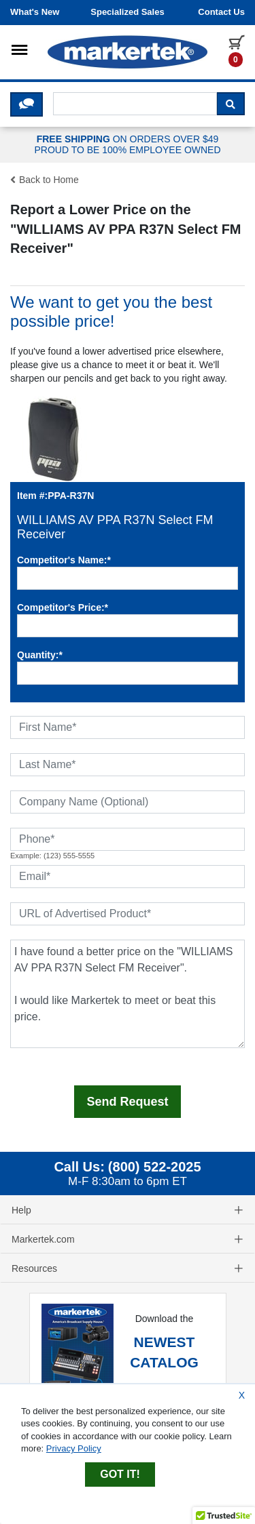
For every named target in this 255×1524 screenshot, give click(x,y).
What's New (34, 12)
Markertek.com (127, 1239)
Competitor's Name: (64, 560)
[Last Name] (127, 764)
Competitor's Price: (62, 607)
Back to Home (44, 179)
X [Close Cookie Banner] (242, 1395)
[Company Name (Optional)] (127, 802)
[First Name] (127, 727)
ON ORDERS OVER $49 (127, 145)
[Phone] (127, 839)
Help (127, 1210)
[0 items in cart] (236, 50)
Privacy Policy (73, 1448)
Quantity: (40, 654)
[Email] (127, 876)
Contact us (221, 12)
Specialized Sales (127, 12)
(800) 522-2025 (154, 1166)
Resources (127, 1268)
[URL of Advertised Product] (127, 913)
